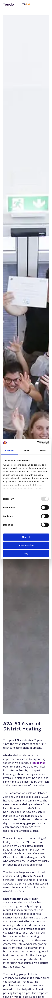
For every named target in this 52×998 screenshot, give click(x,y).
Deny (26, 553)
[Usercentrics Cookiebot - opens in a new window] (37, 443)
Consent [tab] (9, 450)
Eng (28, 4)
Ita (23, 4)
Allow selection (26, 545)
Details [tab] (26, 450)
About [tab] (43, 450)
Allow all (26, 537)
